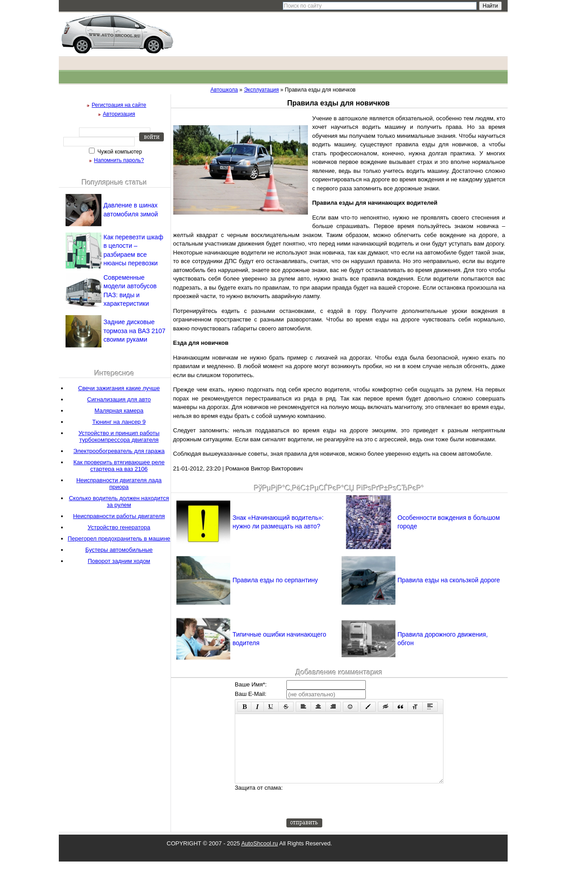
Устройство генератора (119, 527)
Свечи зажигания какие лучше (119, 388)
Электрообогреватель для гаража (118, 451)
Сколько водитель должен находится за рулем (119, 501)
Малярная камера (119, 410)
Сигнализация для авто (119, 399)
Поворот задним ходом (119, 561)
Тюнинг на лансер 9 (119, 421)
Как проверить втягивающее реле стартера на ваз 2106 (118, 465)
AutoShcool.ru (259, 856)
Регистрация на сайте (119, 105)
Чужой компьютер (119, 152)
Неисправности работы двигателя (119, 516)
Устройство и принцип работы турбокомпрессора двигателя (119, 436)
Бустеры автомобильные (119, 549)
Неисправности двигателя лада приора (119, 483)
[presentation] (354, 814)
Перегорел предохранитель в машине (119, 538)
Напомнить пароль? (119, 160)
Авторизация (119, 114)
